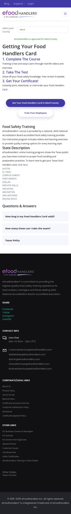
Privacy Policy (8, 390)
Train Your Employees (35, 112)
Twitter (6, 312)
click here (23, 164)
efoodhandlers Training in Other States (20, 460)
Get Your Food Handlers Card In (35, 102)
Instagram (8, 315)
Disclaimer (7, 411)
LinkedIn (6, 319)
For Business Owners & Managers (17, 431)
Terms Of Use (8, 395)
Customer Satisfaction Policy (15, 407)
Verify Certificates (10, 456)
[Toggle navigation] (65, 13)
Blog (6, 3)
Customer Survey (10, 448)
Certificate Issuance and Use (15, 403)
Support (18, 3)
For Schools (7, 435)
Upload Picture (9, 444)
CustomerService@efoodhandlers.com (30, 349)
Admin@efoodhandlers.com (24, 359)
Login (31, 3)
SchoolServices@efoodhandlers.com (29, 364)
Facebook (7, 309)
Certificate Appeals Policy (14, 416)
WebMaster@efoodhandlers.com (27, 354)
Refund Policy (8, 399)
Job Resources (9, 452)
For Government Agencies (14, 439)
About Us (6, 386)
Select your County (8, 30)
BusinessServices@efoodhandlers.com (30, 368)
